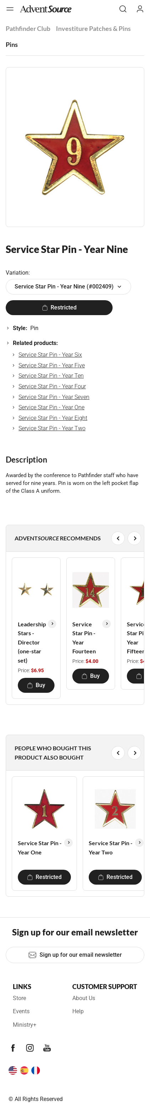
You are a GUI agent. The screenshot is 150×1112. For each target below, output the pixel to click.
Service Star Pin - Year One (51, 407)
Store (19, 998)
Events (21, 1011)
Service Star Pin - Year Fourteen (84, 638)
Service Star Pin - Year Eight (53, 418)
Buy (36, 685)
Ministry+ (24, 1024)
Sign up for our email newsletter (75, 955)
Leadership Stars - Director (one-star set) (32, 642)
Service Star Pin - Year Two (52, 428)
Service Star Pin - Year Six (50, 354)
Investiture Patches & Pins (93, 28)
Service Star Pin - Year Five (52, 365)
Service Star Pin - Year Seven (54, 397)
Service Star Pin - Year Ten (51, 375)
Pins (12, 44)
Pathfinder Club (28, 28)
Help (78, 1011)
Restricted (59, 307)
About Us (83, 998)
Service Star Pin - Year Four (52, 386)
